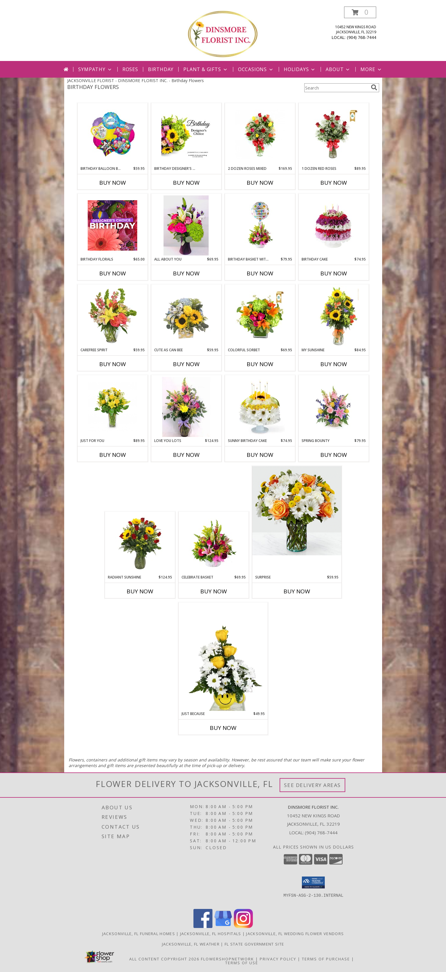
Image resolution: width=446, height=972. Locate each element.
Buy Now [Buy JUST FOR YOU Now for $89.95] (112, 455)
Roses (130, 69)
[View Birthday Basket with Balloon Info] (260, 225)
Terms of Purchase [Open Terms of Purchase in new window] (326, 959)
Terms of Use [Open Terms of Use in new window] (241, 962)
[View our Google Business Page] (223, 926)
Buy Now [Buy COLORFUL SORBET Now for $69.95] (260, 364)
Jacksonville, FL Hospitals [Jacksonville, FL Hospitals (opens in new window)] (210, 933)
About (338, 69)
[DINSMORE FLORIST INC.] (223, 34)
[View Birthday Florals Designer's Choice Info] (112, 225)
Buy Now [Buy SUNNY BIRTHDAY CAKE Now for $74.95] (260, 455)
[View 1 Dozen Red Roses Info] (333, 135)
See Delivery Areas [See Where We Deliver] (312, 785)
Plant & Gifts (205, 69)
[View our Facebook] (202, 926)
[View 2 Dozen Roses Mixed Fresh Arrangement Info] (260, 135)
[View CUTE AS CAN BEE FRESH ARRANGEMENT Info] (186, 316)
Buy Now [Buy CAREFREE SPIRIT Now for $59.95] (112, 364)
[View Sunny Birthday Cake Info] (260, 407)
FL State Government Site (254, 944)
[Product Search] (336, 88)
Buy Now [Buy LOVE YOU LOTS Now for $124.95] (186, 455)
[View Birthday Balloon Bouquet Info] (112, 135)
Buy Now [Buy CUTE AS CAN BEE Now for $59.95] (186, 364)
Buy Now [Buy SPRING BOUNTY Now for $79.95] (333, 455)
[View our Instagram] (243, 926)
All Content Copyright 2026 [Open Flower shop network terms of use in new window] (164, 959)
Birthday (161, 69)
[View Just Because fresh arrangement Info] (223, 657)
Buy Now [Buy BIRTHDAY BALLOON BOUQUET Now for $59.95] (112, 182)
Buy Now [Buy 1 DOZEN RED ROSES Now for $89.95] (333, 182)
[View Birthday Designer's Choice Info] (186, 135)
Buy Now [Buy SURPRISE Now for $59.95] (296, 591)
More (371, 69)
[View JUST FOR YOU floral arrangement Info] (112, 407)
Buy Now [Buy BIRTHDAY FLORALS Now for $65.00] (112, 273)
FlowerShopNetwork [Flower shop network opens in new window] (227, 959)
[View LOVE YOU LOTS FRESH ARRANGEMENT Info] (186, 407)
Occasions (256, 69)
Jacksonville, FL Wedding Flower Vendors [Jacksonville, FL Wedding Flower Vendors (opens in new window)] (295, 933)
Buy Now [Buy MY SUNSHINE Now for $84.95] (333, 364)
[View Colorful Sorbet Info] (260, 316)
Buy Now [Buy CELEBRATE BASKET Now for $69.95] (213, 591)
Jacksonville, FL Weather (191, 944)
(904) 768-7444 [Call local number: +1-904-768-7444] (361, 37)
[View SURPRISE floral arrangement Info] (296, 510)
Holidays (300, 69)
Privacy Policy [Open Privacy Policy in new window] (278, 959)
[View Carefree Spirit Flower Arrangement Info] (112, 316)
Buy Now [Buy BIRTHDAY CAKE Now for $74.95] (333, 273)
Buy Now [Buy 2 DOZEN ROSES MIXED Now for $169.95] (260, 182)
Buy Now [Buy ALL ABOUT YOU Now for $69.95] (186, 273)
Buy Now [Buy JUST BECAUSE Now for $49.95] (223, 728)
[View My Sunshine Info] (333, 316)
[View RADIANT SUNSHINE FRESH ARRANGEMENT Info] (140, 543)
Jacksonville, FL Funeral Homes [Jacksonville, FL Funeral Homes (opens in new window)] (138, 933)
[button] (360, 12)
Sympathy (95, 69)
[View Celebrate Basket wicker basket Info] (213, 543)
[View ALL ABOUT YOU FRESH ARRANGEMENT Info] (186, 225)
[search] (374, 87)
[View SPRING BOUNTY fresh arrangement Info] (333, 407)
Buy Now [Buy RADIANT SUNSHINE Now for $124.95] (140, 591)
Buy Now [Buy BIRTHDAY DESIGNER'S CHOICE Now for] (186, 182)
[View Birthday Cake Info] (333, 225)
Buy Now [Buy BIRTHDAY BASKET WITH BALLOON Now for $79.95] (260, 273)
